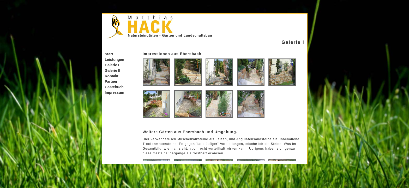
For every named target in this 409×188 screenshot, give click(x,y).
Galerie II (112, 70)
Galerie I (112, 65)
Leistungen (114, 59)
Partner (111, 81)
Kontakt (111, 76)
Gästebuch (114, 87)
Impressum (114, 92)
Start (109, 54)
